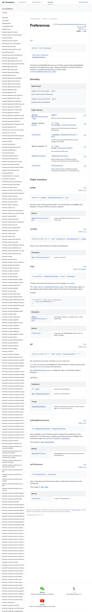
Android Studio (83, 2)
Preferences (47, 48)
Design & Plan (36, 2)
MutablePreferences (38, 57)
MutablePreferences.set (41, 370)
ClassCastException (39, 406)
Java (84, 31)
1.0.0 (84, 29)
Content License (76, 510)
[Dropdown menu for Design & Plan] (43, 2)
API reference (7, 9)
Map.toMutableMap (47, 442)
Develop (45, 19)
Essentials (22, 2)
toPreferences (57, 166)
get (52, 148)
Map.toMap (44, 487)
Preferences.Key (42, 91)
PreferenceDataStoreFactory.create (43, 72)
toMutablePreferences (59, 156)
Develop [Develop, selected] (50, 2)
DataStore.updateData (62, 438)
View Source (80, 27)
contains (54, 125)
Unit (52, 136)
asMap (53, 115)
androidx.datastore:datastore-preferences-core (72, 24)
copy (53, 135)
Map (32, 117)
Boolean (34, 125)
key (55, 408)
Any (52, 91)
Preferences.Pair (42, 99)
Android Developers (35, 19)
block (62, 141)
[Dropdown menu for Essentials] (27, 2)
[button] (11, 32)
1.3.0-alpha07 (82, 269)
